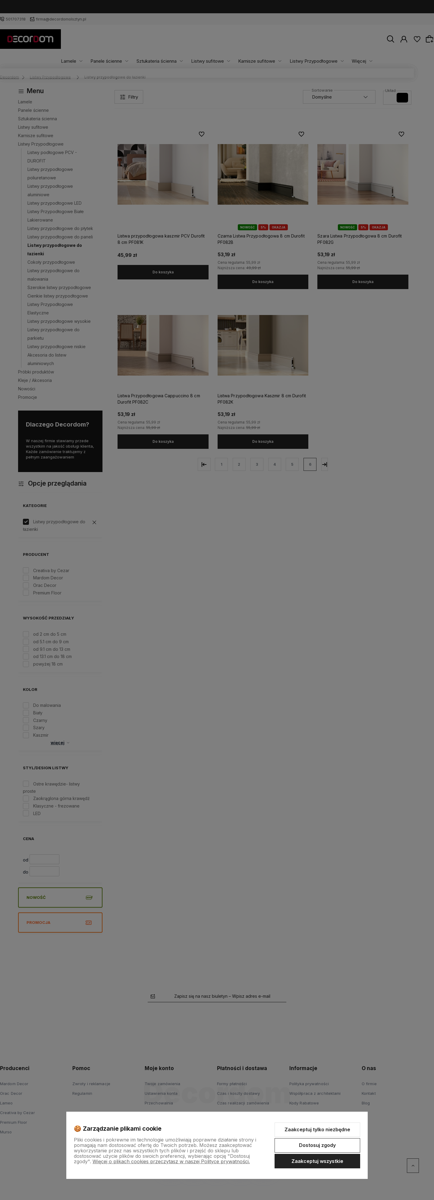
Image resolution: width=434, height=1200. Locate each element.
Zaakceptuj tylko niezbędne (317, 1129)
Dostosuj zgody (317, 1145)
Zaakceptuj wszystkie (317, 1161)
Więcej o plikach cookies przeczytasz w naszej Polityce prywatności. (171, 1161)
